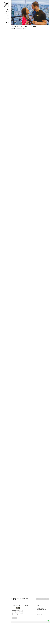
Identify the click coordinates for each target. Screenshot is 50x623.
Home (8, 9)
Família (7, 15)
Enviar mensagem (41, 608)
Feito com (30, 622)
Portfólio (7, 11)
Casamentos (7, 13)
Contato (7, 22)
